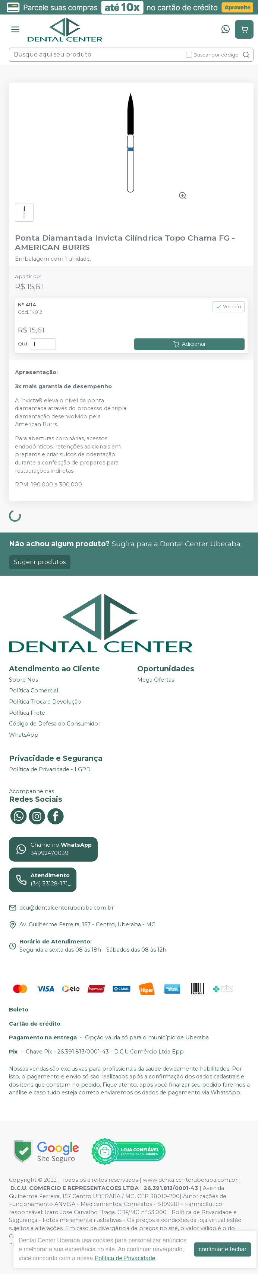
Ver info (228, 306)
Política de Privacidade (125, 1258)
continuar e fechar (222, 1249)
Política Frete (27, 713)
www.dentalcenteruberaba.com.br (190, 1180)
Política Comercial (33, 691)
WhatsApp (23, 734)
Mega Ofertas (155, 679)
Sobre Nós (23, 679)
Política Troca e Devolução (45, 701)
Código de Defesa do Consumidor (54, 724)
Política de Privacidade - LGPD (50, 769)
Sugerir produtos (40, 562)
